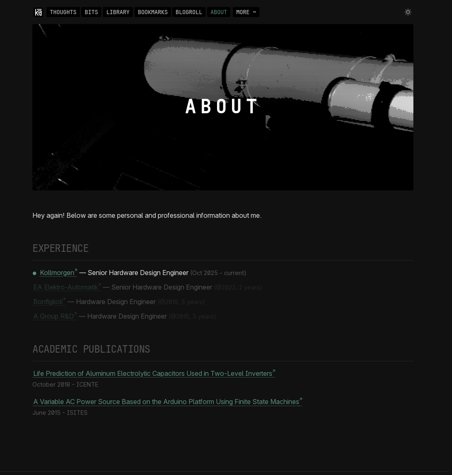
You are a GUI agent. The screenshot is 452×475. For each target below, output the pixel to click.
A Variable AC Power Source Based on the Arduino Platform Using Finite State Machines (166, 402)
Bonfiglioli (48, 301)
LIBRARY (117, 12)
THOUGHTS (63, 12)
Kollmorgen (57, 272)
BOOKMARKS (153, 12)
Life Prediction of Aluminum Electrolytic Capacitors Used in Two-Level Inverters (152, 373)
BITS (91, 12)
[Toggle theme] (408, 12)
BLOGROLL (189, 12)
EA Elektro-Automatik (65, 287)
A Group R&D (53, 316)
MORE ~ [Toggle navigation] (246, 12)
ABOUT (218, 12)
